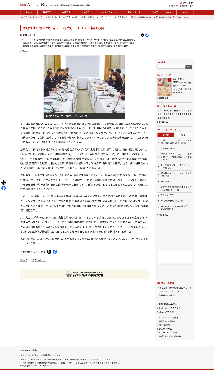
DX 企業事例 (164, 325)
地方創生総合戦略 (127, 39)
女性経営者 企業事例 (168, 332)
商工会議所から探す (141, 17)
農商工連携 (75, 46)
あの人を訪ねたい (108, 12)
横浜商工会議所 (30, 46)
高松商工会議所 (105, 46)
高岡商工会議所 (89, 46)
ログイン (175, 6)
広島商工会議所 (64, 42)
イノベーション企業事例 (170, 317)
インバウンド (29, 39)
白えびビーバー (106, 17)
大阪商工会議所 (30, 42)
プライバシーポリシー (30, 355)
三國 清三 (165, 181)
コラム (185, 12)
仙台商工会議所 (69, 39)
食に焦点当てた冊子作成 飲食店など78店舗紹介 (176, 207)
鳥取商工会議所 (120, 46)
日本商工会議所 (30, 350)
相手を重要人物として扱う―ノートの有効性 (176, 166)
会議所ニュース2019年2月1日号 (93, 39)
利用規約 (47, 355)
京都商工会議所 (53, 39)
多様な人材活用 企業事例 (170, 336)
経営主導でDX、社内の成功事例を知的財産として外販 (176, 188)
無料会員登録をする (168, 295)
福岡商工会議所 (62, 46)
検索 (188, 66)
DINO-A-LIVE (167, 195)
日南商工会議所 (95, 42)
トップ (29, 12)
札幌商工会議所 (111, 42)
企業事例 (66, 12)
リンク (57, 355)
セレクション (161, 12)
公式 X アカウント (167, 311)
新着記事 (47, 12)
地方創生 (113, 39)
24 (166, 134)
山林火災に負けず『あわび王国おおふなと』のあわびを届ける (70, 17)
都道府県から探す (162, 17)
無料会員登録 (188, 6)
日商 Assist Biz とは (183, 17)
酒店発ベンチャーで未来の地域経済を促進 (176, 174)
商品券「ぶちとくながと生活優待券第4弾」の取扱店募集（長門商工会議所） (176, 157)
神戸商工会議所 (46, 46)
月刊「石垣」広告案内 (168, 304)
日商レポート (134, 12)
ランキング (31, 17)
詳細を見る (164, 98)
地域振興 (85, 12)
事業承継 (41, 39)
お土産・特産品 (165, 328)
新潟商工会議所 (79, 42)
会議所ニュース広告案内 (170, 308)
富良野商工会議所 (47, 42)
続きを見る (164, 214)
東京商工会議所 (127, 42)
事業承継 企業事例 (167, 321)
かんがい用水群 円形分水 (172, 200)
